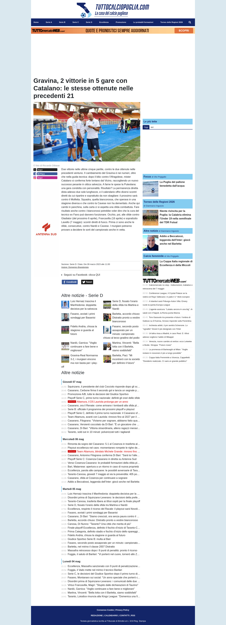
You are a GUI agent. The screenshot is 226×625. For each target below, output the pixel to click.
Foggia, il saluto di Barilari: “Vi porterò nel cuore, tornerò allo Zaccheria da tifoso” (113, 554)
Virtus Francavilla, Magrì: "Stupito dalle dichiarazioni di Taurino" (103, 585)
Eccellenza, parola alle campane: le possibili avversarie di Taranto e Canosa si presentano (118, 470)
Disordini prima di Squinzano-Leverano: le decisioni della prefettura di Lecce (110, 497)
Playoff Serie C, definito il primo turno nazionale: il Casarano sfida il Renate (110, 413)
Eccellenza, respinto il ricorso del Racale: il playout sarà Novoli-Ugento (107, 508)
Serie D (73, 264)
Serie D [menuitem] (89, 22)
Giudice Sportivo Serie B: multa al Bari (89, 539)
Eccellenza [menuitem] (104, 22)
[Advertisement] (167, 96)
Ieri (152, 127)
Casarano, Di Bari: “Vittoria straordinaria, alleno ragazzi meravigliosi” (106, 428)
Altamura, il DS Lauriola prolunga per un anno (98, 401)
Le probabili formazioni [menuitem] (143, 22)
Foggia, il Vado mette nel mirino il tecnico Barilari (95, 570)
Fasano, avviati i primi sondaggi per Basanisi (93, 512)
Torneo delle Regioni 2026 (159, 202)
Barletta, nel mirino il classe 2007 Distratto (91, 546)
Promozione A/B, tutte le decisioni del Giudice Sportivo (98, 394)
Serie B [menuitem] (62, 22)
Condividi (70, 282)
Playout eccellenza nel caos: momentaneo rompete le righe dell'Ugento (107, 447)
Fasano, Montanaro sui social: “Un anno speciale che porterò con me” (107, 577)
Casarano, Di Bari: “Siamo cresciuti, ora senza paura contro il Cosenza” (108, 516)
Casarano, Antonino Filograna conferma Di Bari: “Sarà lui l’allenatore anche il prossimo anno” (120, 455)
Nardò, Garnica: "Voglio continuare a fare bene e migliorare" (84, 346)
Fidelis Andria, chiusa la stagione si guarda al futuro (83, 330)
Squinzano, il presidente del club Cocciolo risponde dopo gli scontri (105, 386)
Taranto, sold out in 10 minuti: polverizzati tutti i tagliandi (99, 432)
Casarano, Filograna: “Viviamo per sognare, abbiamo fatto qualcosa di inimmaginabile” (116, 420)
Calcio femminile (154, 256)
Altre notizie (151, 230)
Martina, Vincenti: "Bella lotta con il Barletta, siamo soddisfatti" (125, 346)
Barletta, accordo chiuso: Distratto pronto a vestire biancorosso (126, 317)
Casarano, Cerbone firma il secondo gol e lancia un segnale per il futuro (108, 390)
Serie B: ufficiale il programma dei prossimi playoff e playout (101, 409)
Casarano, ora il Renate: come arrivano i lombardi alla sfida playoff (105, 405)
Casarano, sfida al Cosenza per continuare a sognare (97, 478)
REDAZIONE (97, 615)
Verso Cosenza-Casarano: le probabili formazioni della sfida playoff (105, 463)
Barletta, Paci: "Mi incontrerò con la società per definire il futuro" (126, 359)
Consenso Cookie (105, 610)
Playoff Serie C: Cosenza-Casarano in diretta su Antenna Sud (102, 459)
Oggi (146, 127)
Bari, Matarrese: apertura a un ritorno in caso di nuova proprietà (103, 466)
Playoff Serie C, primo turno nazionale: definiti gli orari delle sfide (104, 398)
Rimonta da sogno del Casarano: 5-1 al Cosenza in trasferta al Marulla (107, 444)
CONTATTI (124, 615)
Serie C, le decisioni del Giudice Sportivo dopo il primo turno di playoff (107, 573)
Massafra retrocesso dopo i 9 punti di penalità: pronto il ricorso (102, 550)
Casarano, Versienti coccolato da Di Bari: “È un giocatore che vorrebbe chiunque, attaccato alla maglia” (125, 424)
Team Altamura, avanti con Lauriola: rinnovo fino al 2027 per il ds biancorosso (111, 417)
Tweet (87, 282)
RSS (133, 615)
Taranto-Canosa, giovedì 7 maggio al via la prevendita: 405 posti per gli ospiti (111, 474)
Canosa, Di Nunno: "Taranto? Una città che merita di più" (99, 524)
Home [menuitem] (36, 22)
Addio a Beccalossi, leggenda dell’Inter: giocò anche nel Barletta (103, 481)
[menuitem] (189, 22)
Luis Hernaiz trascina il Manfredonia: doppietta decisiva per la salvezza (83, 305)
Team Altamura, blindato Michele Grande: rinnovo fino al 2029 (107, 451)
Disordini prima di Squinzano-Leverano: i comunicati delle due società (107, 581)
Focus (147, 176)
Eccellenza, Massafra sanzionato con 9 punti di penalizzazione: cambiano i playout (114, 566)
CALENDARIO (111, 615)
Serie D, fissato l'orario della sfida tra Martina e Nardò (125, 305)
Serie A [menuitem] (49, 22)
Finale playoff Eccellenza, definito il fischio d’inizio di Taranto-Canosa (106, 527)
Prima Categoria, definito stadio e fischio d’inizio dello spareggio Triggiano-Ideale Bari (115, 531)
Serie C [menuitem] (75, 22)
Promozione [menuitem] (121, 22)
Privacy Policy (122, 610)
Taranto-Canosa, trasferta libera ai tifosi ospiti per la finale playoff (104, 501)
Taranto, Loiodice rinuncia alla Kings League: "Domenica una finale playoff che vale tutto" (117, 596)
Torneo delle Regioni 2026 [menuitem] (171, 22)
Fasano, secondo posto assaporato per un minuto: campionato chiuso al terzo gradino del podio (121, 543)
